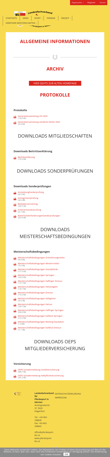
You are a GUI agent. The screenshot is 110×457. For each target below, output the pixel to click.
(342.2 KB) (39, 376)
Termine (51, 18)
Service (103, 2)
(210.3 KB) (38, 317)
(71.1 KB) (37, 329)
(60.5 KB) (31, 193)
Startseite (11, 18)
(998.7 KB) (36, 371)
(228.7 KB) (26, 205)
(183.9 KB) (34, 276)
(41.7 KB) (27, 211)
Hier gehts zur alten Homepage (55, 83)
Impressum (61, 397)
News (26, 18)
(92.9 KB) (37, 123)
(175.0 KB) (33, 294)
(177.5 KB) (36, 270)
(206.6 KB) (39, 311)
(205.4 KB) (37, 217)
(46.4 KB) (39, 258)
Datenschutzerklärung (68, 393)
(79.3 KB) (36, 264)
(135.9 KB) (24, 158)
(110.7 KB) (38, 282)
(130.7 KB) (36, 288)
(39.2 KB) (35, 299)
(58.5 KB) (28, 199)
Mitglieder (91, 2)
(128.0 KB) (31, 117)
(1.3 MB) (39, 323)
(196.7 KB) (33, 305)
